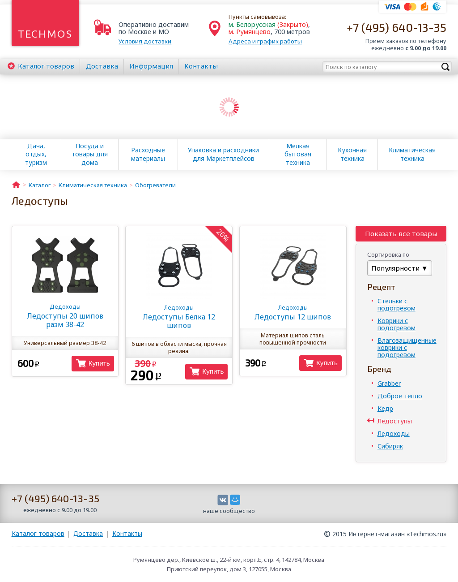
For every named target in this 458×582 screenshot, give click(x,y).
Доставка (102, 65)
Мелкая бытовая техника (297, 154)
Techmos (45, 33)
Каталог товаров (38, 533)
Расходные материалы (148, 154)
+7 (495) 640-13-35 (396, 27)
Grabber (389, 383)
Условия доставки (145, 41)
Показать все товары (401, 233)
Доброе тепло (399, 396)
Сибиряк (390, 446)
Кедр (385, 408)
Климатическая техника (412, 154)
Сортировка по (388, 254)
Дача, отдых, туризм (36, 154)
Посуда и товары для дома (90, 154)
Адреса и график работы (265, 41)
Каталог (46, 65)
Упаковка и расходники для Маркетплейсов (223, 154)
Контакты (201, 65)
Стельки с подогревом (396, 304)
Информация (151, 65)
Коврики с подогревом (396, 324)
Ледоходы (393, 433)
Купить (99, 363)
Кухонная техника (352, 154)
